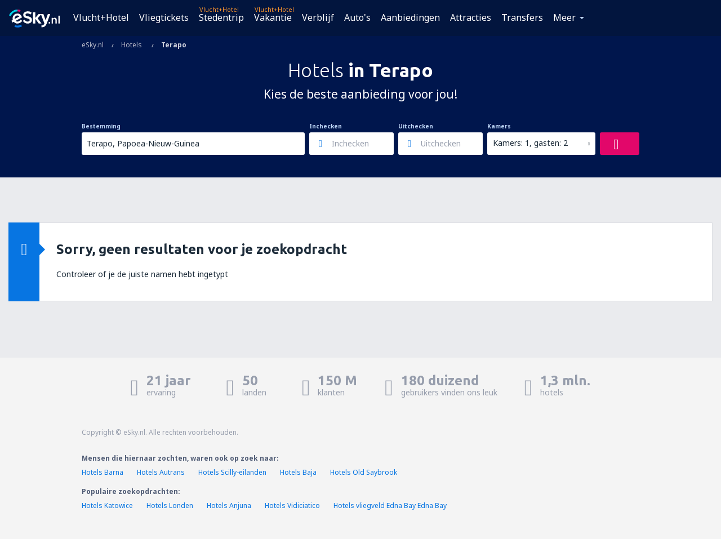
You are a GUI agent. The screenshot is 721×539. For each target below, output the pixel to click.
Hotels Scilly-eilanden (232, 472)
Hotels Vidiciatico (292, 505)
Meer (564, 17)
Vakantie (273, 17)
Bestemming (101, 126)
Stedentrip (221, 17)
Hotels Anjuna (229, 505)
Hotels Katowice (107, 505)
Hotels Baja (298, 472)
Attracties (470, 17)
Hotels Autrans (161, 472)
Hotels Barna (102, 472)
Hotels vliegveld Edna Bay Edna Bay (390, 505)
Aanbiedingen (410, 17)
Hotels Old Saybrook (363, 472)
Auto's (357, 17)
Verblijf (318, 17)
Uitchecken (415, 126)
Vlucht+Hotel (101, 17)
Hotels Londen (170, 505)
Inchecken (325, 126)
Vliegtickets (164, 17)
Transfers (522, 17)
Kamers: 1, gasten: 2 (530, 142)
